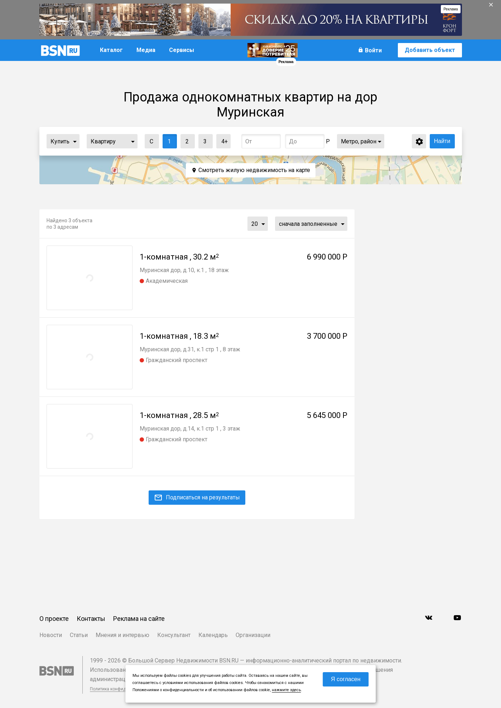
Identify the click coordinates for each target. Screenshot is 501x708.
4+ (222, 139)
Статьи (79, 635)
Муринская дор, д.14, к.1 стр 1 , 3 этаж (190, 428)
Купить (59, 141)
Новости (50, 635)
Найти (442, 141)
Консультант (174, 635)
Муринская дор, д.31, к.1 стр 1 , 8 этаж (190, 349)
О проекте (54, 618)
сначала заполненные (308, 223)
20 (254, 223)
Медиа (145, 50)
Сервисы (181, 50)
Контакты (91, 618)
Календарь (213, 635)
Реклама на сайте (139, 618)
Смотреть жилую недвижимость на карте (254, 170)
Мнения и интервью (122, 635)
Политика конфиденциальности (122, 689)
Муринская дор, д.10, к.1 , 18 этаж (184, 270)
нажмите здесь (286, 690)
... (75, 141)
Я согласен (346, 679)
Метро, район (358, 141)
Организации (253, 635)
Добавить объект (430, 50)
